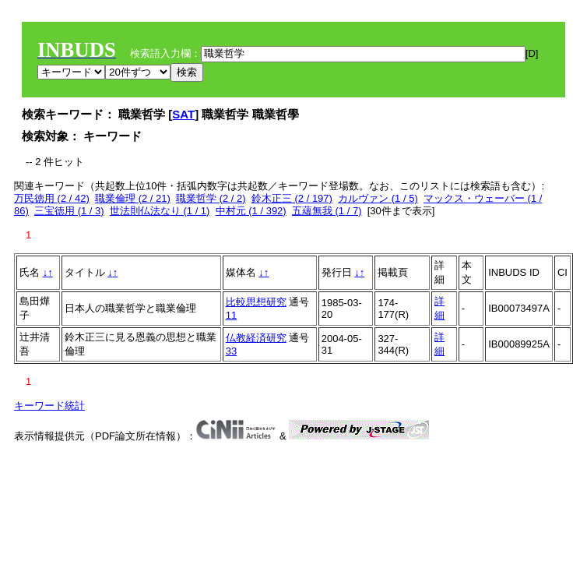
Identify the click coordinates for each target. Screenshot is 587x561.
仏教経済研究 (256, 338)
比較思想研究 (256, 302)
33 (231, 351)
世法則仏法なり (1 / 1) (160, 211)
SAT (183, 114)
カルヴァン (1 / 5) (378, 198)
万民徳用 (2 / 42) (52, 198)
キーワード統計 (49, 405)
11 (231, 315)
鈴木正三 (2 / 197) (291, 198)
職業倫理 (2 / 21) (132, 198)
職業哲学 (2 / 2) (211, 198)
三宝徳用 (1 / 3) (69, 211)
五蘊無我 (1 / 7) (327, 211)
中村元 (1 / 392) (251, 211)
